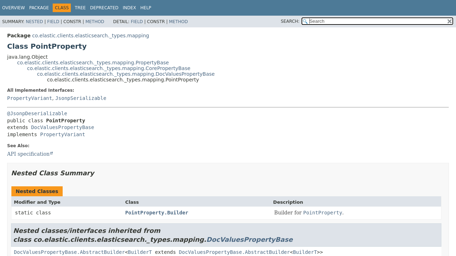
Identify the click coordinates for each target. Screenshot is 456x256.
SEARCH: (290, 21)
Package (39, 7)
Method (94, 21)
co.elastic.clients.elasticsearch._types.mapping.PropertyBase (93, 62)
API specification (28, 154)
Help (145, 7)
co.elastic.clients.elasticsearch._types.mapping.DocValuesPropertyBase (126, 74)
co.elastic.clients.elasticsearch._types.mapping (90, 35)
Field (53, 21)
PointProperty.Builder (156, 212)
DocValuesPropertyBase (62, 127)
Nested (34, 21)
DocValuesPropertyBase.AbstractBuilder (69, 252)
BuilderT (140, 252)
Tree (80, 7)
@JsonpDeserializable (37, 113)
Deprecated (104, 7)
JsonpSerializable (80, 98)
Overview (13, 7)
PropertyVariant (29, 98)
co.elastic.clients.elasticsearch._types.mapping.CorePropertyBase (108, 68)
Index (129, 7)
